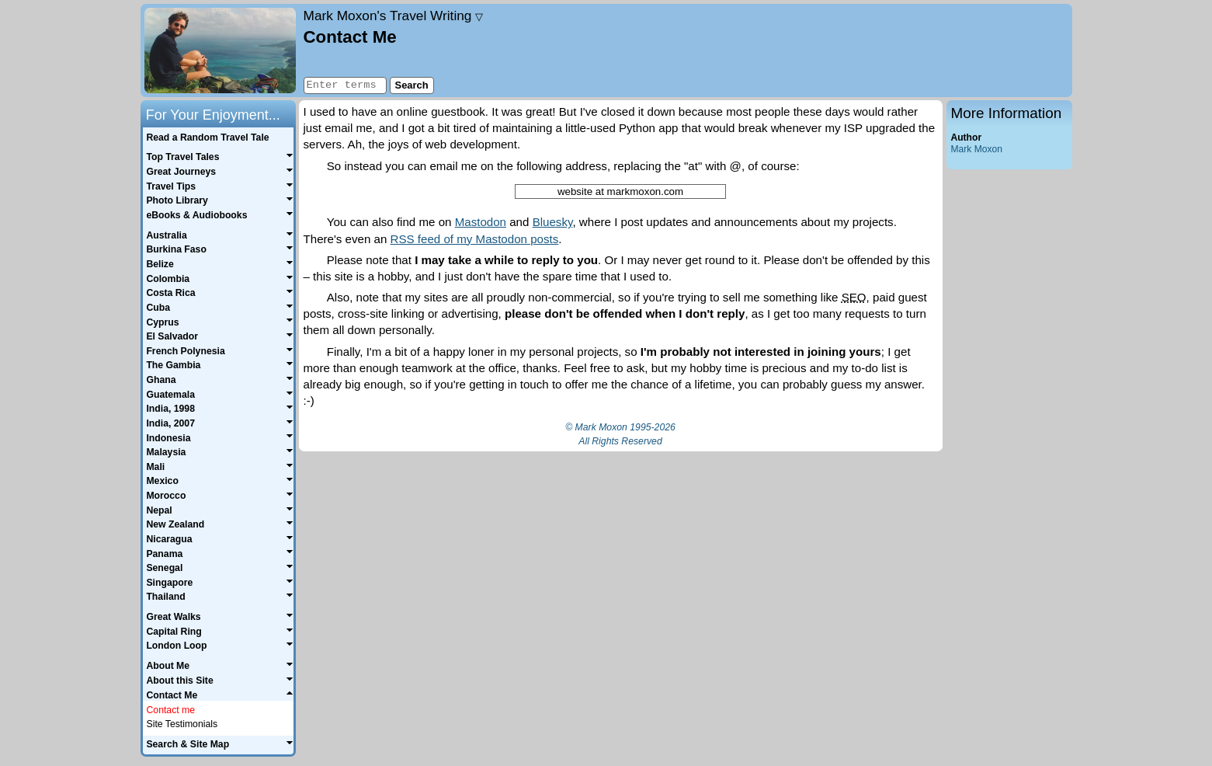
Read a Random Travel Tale (207, 137)
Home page (220, 50)
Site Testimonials (182, 724)
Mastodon (480, 221)
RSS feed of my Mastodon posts (475, 238)
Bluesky (553, 221)
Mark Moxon (976, 149)
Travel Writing (394, 15)
